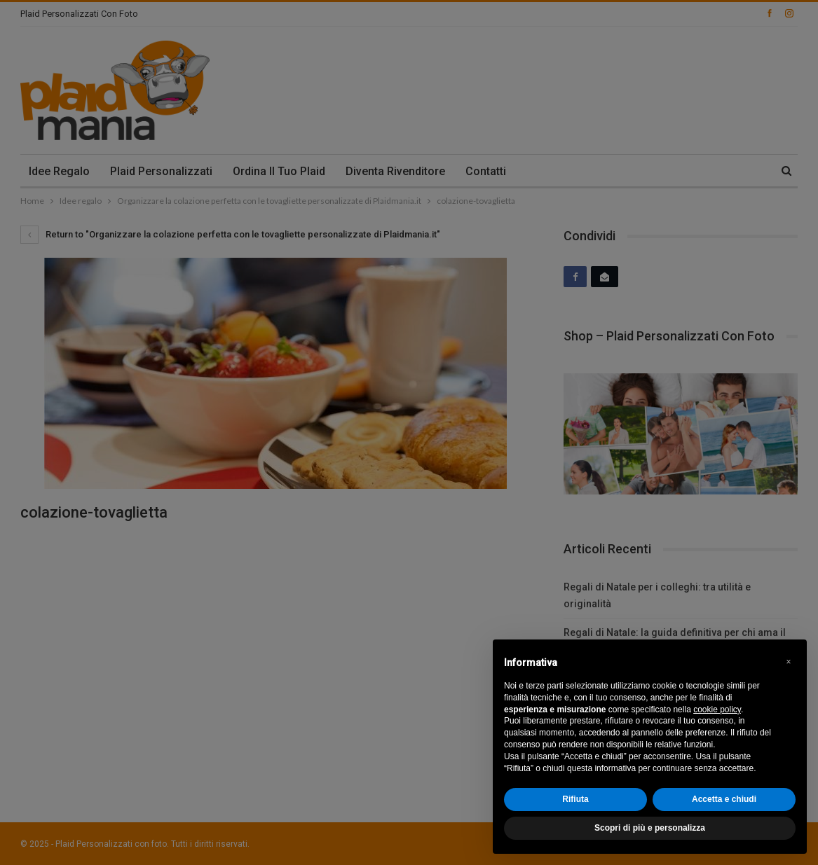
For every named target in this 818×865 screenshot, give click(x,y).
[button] (788, 662)
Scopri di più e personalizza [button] (649, 828)
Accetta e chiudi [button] (724, 799)
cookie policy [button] (717, 709)
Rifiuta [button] (575, 799)
